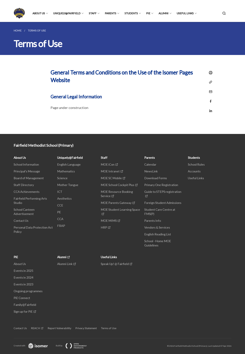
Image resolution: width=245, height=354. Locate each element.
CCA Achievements (26, 192)
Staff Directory (24, 185)
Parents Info (152, 220)
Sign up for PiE (23, 311)
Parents (110, 13)
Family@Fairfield (25, 305)
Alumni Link (64, 264)
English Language (69, 164)
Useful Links (185, 13)
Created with (33, 345)
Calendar (150, 164)
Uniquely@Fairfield (66, 13)
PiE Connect (22, 298)
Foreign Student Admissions (162, 203)
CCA (60, 219)
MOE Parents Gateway (116, 203)
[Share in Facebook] (209, 99)
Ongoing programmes (28, 291)
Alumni (163, 13)
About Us (38, 13)
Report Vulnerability (59, 328)
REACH (35, 328)
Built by (74, 345)
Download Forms (155, 178)
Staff (92, 13)
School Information (26, 164)
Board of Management (29, 178)
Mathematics (66, 171)
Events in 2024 (23, 277)
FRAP (61, 226)
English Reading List (157, 234)
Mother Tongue (67, 185)
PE (59, 212)
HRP (104, 227)
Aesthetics (64, 198)
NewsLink (151, 171)
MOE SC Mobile (111, 178)
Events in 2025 (23, 270)
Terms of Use (108, 328)
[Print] (209, 73)
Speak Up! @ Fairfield (115, 264)
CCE (60, 205)
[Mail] (209, 89)
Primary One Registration (161, 185)
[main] (122, 78)
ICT (59, 192)
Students (131, 13)
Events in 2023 (23, 284)
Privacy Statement (86, 328)
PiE (148, 13)
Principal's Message (27, 171)
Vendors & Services (157, 227)
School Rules (196, 164)
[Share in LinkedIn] (209, 108)
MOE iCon (108, 164)
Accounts (194, 171)
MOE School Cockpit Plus (117, 185)
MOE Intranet (110, 171)
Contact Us (21, 220)
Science (62, 178)
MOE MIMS (109, 220)
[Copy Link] (209, 82)
